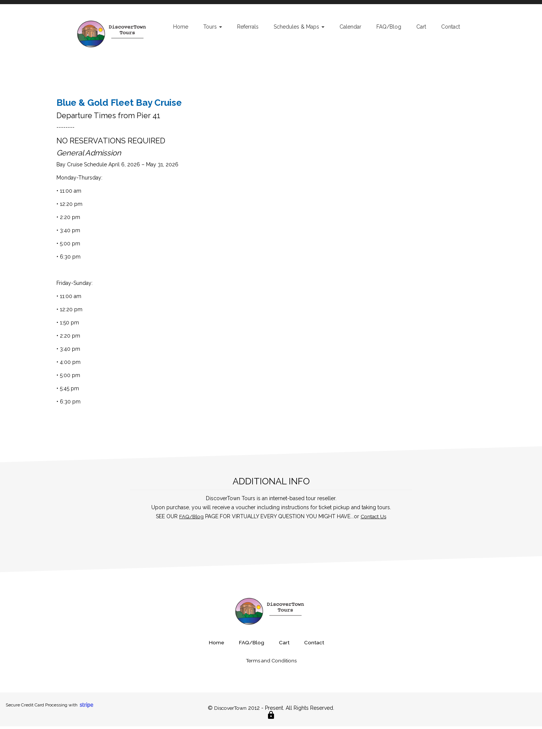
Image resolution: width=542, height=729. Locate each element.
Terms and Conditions (271, 663)
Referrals (248, 27)
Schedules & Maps (299, 27)
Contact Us (373, 520)
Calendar (350, 27)
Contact (450, 27)
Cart (421, 27)
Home (180, 27)
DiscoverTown (230, 711)
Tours (212, 27)
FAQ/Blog (388, 27)
